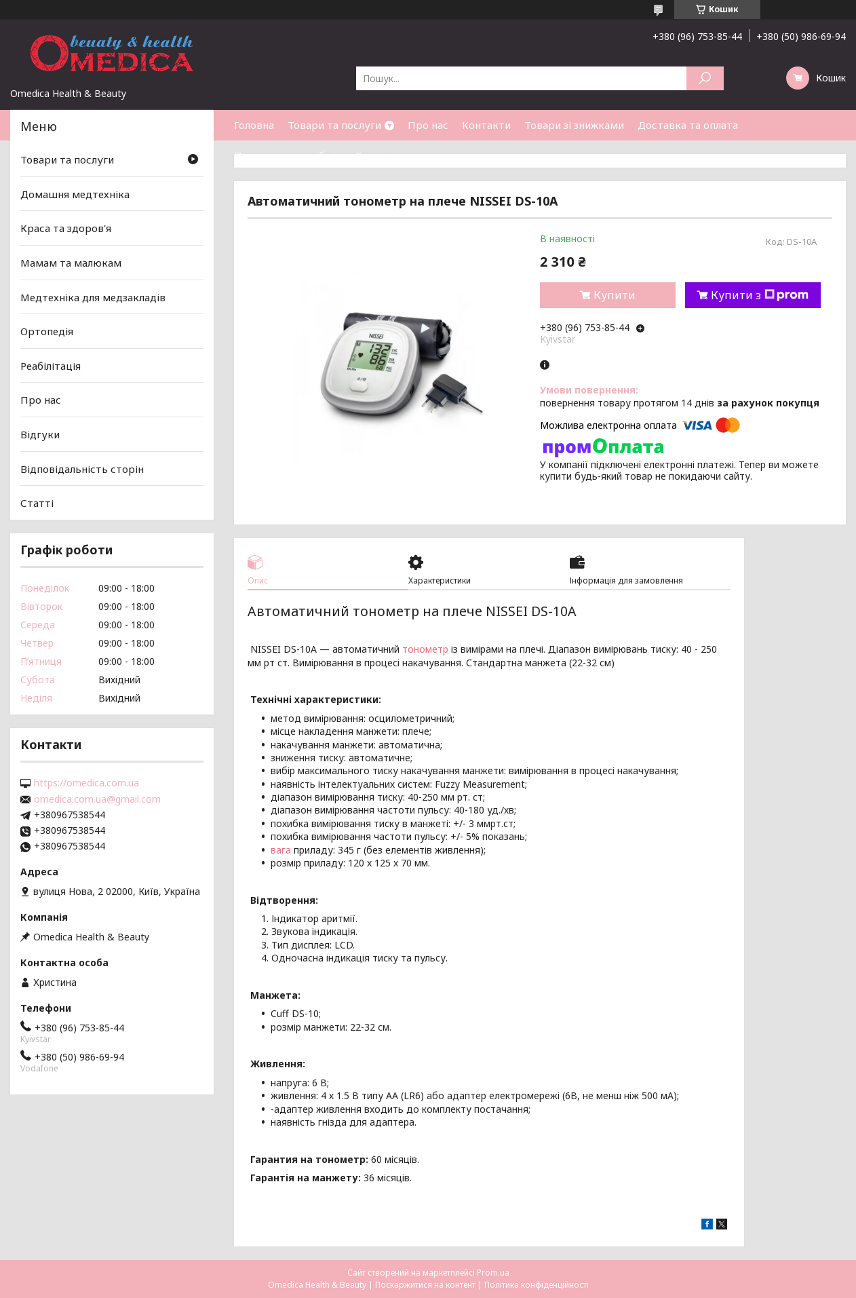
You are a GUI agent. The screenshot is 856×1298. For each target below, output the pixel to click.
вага (281, 849)
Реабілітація (50, 366)
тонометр (425, 649)
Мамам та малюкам (70, 262)
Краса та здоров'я (65, 228)
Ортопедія (46, 331)
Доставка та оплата (688, 125)
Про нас (428, 125)
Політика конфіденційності (536, 1285)
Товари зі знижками (574, 125)
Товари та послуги (334, 125)
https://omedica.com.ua (86, 783)
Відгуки (40, 434)
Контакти (486, 125)
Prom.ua (493, 1272)
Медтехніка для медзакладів (93, 296)
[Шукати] (705, 78)
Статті (372, 155)
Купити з (760, 295)
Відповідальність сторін (82, 469)
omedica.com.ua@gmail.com (97, 799)
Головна (254, 125)
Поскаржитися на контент (425, 1285)
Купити (615, 295)
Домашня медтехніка (75, 194)
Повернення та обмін (288, 155)
